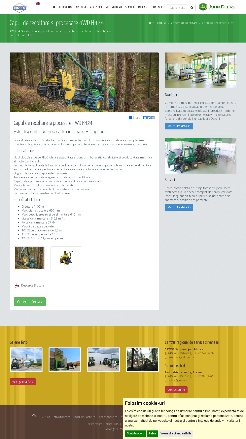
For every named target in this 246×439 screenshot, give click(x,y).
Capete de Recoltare (184, 23)
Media (143, 7)
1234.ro (45, 417)
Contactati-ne (176, 389)
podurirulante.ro (84, 417)
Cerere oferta (29, 301)
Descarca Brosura (32, 285)
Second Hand (114, 7)
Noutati (171, 94)
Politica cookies (94, 423)
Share (134, 117)
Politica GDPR (112, 423)
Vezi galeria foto (22, 382)
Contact (158, 7)
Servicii (130, 7)
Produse (81, 7)
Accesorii (96, 7)
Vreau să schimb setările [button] (175, 433)
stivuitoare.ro (62, 417)
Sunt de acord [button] (135, 433)
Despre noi (65, 7)
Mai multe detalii (179, 126)
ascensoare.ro (108, 417)
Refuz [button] (152, 433)
